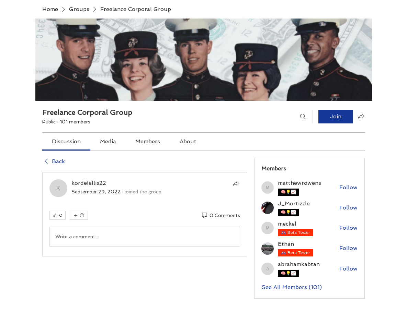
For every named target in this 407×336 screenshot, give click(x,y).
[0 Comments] (220, 215)
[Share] (236, 183)
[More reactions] (79, 215)
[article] (145, 214)
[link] (66, 141)
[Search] (303, 116)
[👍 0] (57, 215)
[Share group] (361, 116)
